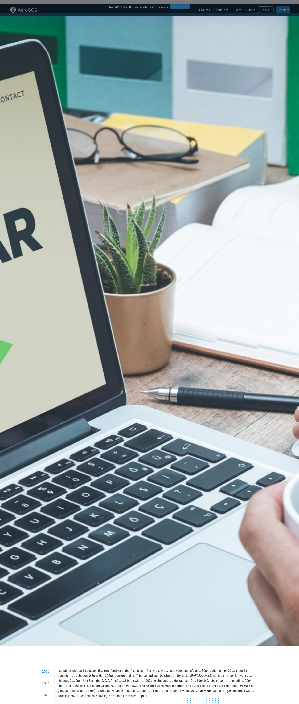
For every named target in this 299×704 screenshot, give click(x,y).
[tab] (44, 667)
